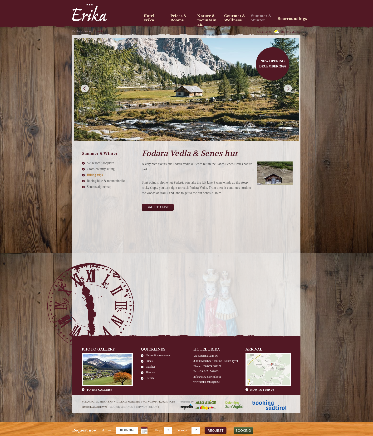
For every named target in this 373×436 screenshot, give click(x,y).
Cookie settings (121, 406)
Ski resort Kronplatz (100, 163)
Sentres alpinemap (99, 187)
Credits (150, 378)
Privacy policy (146, 406)
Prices (149, 361)
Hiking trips (95, 175)
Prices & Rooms (178, 18)
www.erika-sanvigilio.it (206, 382)
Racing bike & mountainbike (106, 181)
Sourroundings (290, 18)
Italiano (88, 31)
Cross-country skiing (101, 169)
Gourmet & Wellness (234, 18)
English (98, 31)
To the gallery (99, 389)
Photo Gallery (98, 349)
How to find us (262, 389)
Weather (150, 366)
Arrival (107, 430)
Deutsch (77, 31)
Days (158, 430)
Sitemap (150, 372)
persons (182, 430)
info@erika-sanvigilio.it (207, 376)
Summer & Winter (261, 18)
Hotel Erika (148, 18)
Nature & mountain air (159, 355)
